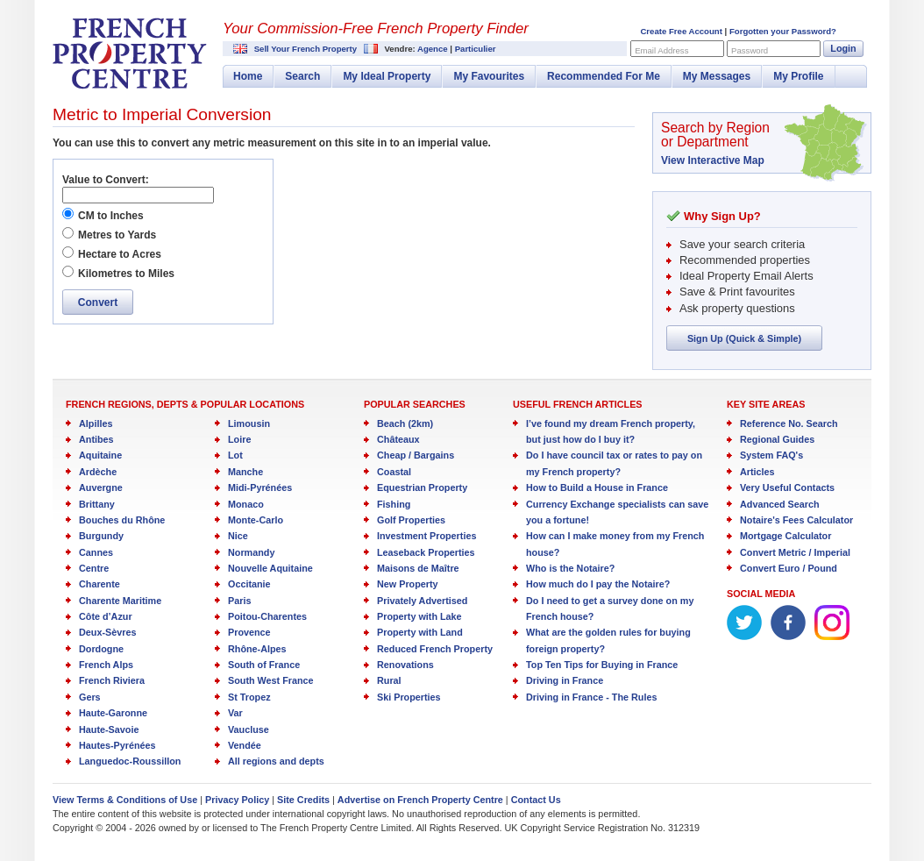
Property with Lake (419, 616)
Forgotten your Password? (782, 31)
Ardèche (98, 471)
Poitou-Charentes (267, 616)
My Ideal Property (386, 76)
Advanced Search (780, 504)
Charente (99, 584)
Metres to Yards (117, 235)
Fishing (393, 504)
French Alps (106, 664)
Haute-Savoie (109, 729)
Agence (432, 48)
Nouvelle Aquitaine (270, 568)
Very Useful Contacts (787, 487)
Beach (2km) (405, 423)
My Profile (798, 76)
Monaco (246, 504)
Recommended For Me (603, 76)
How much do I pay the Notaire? (598, 584)
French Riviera (112, 680)
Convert (97, 302)
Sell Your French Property (305, 48)
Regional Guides (777, 439)
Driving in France (564, 680)
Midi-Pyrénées (260, 487)
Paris (239, 600)
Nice (238, 535)
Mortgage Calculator (785, 535)
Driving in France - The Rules (591, 697)
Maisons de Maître (418, 568)
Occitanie (249, 584)
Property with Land (420, 632)
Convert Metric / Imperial (795, 552)
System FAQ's (771, 455)
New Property (407, 584)
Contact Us (536, 799)
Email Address (661, 50)
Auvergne (101, 487)
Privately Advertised (422, 600)
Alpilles (95, 423)
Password (749, 50)
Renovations (405, 664)
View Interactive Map (712, 160)
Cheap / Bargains (415, 455)
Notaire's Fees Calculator (796, 520)
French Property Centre (130, 53)
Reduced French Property (435, 649)
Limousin (249, 423)
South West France (271, 680)
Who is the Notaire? (570, 568)
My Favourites (488, 76)
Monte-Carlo (255, 520)
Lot (235, 455)
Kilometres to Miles (126, 273)
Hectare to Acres (119, 254)
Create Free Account (680, 31)
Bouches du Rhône (122, 520)
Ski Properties (409, 697)
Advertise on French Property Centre (420, 799)
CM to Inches (111, 216)
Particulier (475, 48)
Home (247, 76)
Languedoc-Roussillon (130, 761)
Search (302, 76)
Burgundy (101, 535)
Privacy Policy (237, 799)
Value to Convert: (105, 180)
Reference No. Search (789, 423)
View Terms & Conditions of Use (125, 799)
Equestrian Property (422, 487)
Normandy (251, 552)
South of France (264, 664)
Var (235, 713)
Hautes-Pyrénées (117, 745)
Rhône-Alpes (257, 649)
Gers (90, 697)
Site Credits (303, 799)
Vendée (244, 745)
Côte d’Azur (105, 616)
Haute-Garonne (113, 713)
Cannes (96, 552)
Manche (245, 471)
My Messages (716, 76)
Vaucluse (248, 729)
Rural (389, 680)
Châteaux (398, 439)
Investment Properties (426, 535)
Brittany (97, 504)
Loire (239, 439)
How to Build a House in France (597, 487)
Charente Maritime (120, 600)
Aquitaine (100, 455)
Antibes (96, 439)
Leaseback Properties (426, 552)
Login (843, 48)
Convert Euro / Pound (788, 568)
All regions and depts (276, 761)
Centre (94, 568)
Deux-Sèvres (107, 632)
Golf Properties (411, 520)
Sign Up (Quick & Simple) (744, 338)
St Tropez (249, 697)
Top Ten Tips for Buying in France (602, 664)
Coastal (394, 471)
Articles (757, 471)
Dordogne (101, 649)
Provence (249, 632)
